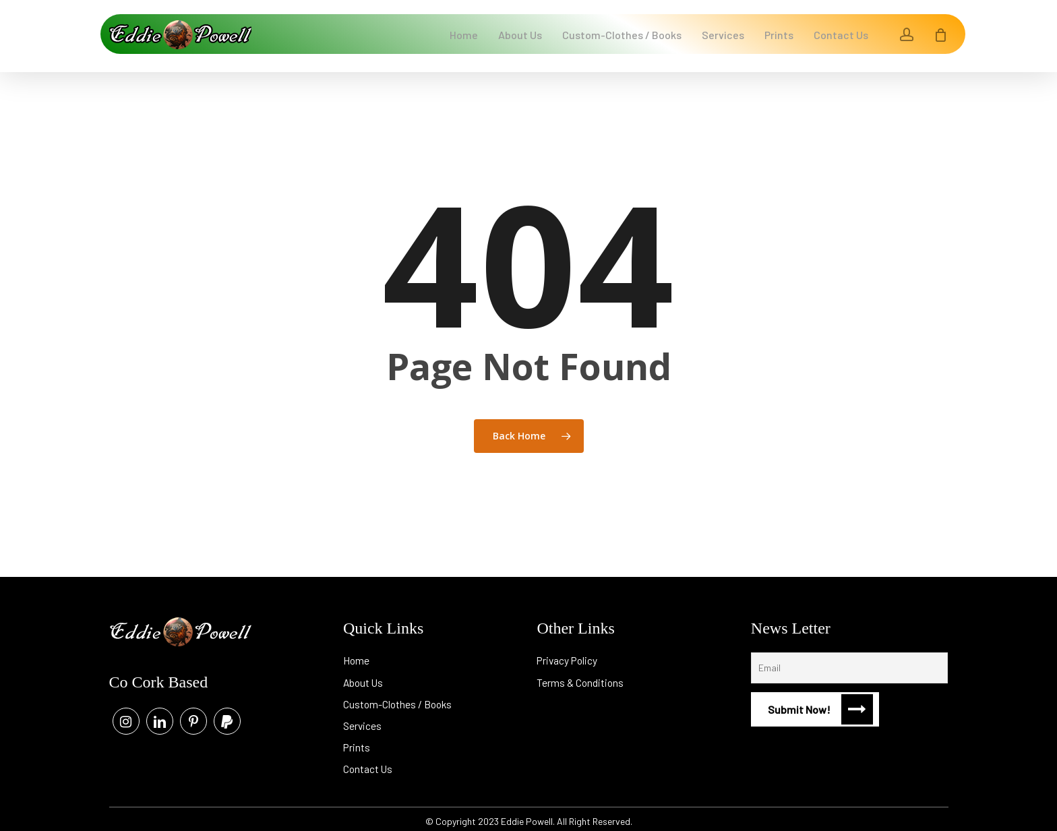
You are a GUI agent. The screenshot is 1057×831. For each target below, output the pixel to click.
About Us (364, 676)
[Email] (849, 661)
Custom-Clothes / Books (399, 698)
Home (356, 654)
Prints (357, 743)
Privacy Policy (568, 654)
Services (362, 720)
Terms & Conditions (581, 676)
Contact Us (368, 765)
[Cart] (941, 33)
